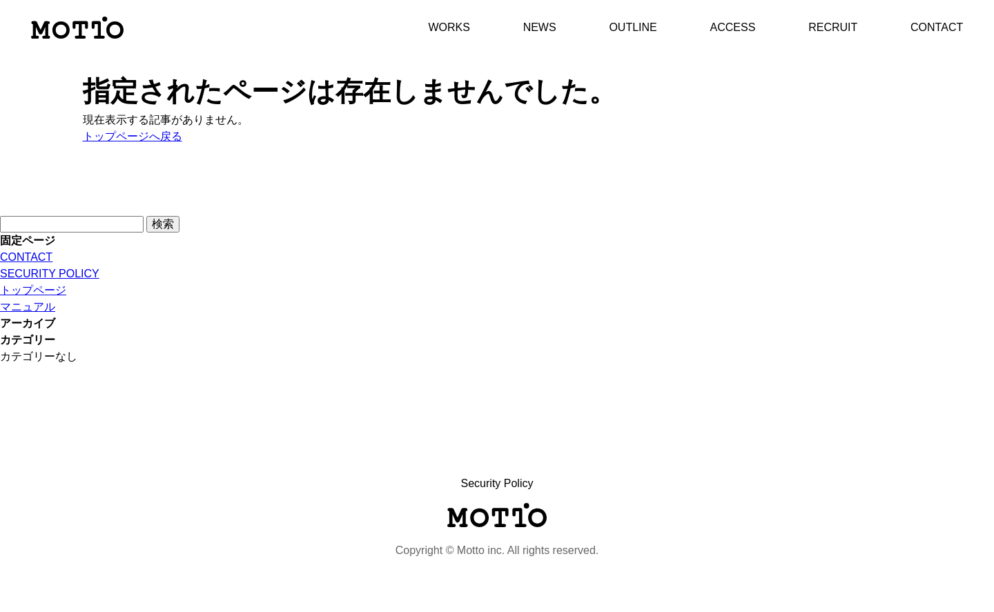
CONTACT (936, 27)
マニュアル (27, 307)
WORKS (448, 27)
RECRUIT (832, 27)
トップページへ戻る (132, 136)
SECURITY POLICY (49, 273)
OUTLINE (632, 27)
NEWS (539, 27)
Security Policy (497, 483)
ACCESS (733, 27)
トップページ (33, 290)
